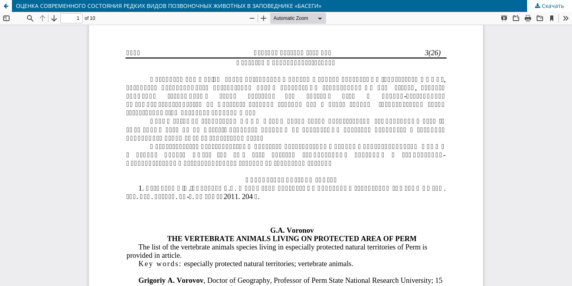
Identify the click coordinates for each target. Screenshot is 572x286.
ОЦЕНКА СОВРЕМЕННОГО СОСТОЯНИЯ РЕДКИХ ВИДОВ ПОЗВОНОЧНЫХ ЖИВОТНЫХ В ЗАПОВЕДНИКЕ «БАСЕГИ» (168, 6)
